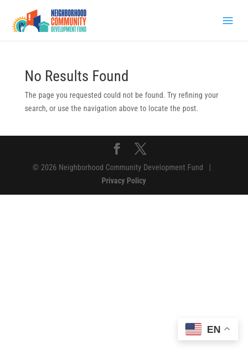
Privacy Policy (124, 180)
